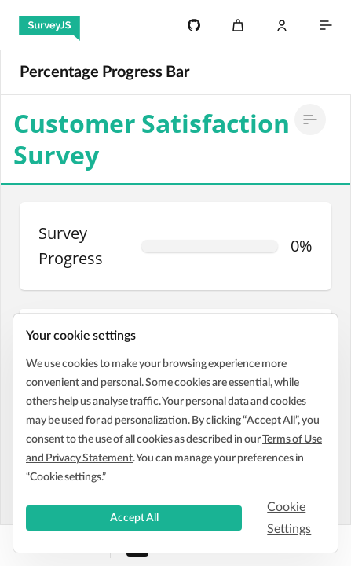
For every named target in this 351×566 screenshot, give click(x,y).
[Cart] (238, 25)
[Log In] (282, 25)
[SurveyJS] (49, 25)
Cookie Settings (289, 518)
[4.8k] (194, 25)
